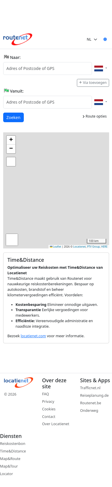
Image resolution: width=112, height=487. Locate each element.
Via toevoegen (92, 82)
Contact (48, 416)
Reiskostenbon (12, 443)
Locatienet (79, 246)
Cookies (48, 409)
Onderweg (89, 410)
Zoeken (13, 117)
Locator (6, 473)
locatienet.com (33, 335)
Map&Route (10, 458)
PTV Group (93, 246)
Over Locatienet (55, 423)
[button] (11, 140)
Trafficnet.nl (90, 387)
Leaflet (55, 246)
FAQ (45, 394)
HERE (104, 246)
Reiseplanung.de (94, 395)
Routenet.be (90, 403)
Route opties (94, 116)
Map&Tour (9, 466)
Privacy (48, 401)
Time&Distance (13, 451)
